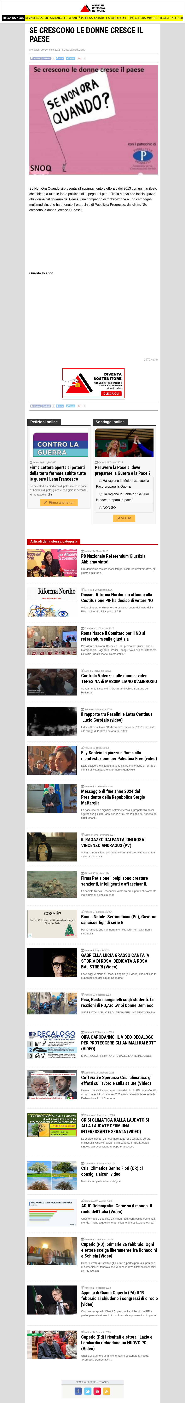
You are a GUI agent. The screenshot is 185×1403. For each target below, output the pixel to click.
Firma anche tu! (59, 502)
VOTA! (124, 518)
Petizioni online (44, 422)
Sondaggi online (110, 422)
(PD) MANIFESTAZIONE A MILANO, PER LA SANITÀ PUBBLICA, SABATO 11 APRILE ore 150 (83, 17)
